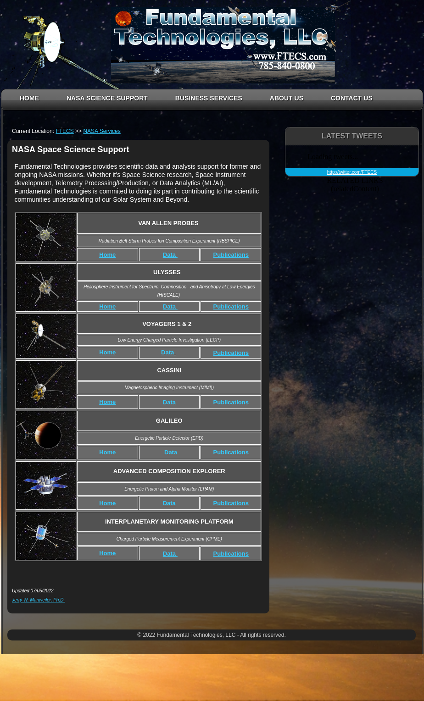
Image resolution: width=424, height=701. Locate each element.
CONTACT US (352, 98)
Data (167, 352)
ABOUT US (286, 98)
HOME (29, 98)
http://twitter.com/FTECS (352, 172)
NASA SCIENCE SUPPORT (107, 98)
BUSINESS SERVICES (208, 98)
